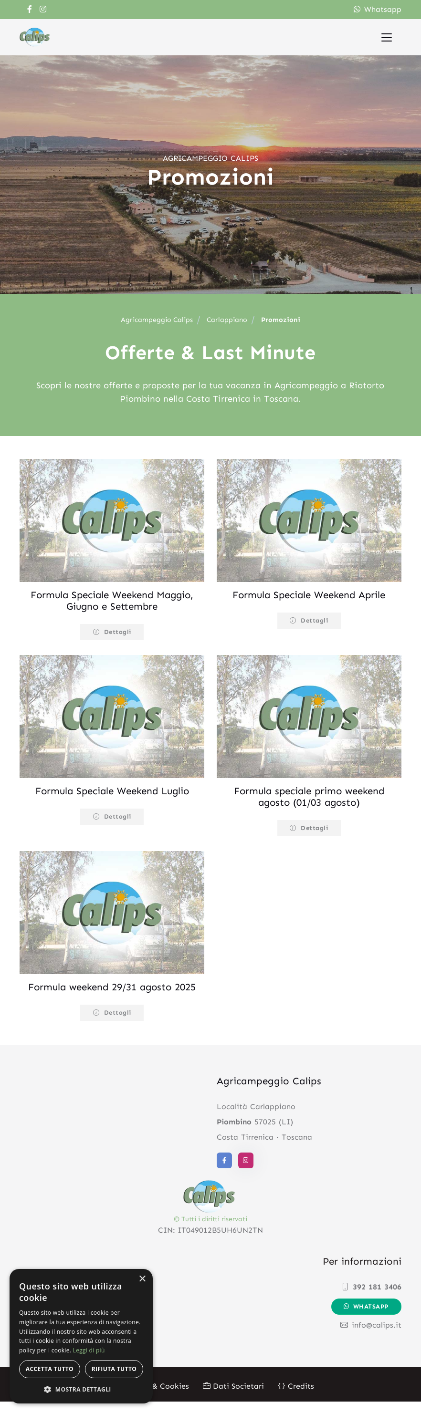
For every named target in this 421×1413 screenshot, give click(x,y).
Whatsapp (377, 9)
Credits (296, 1397)
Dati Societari (233, 1397)
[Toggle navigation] (386, 37)
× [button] (142, 1279)
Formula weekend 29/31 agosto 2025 (112, 992)
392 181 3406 (371, 1298)
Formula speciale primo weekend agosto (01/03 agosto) (309, 796)
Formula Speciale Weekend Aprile (309, 595)
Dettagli (112, 631)
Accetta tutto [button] (50, 1369)
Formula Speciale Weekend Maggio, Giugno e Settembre (112, 600)
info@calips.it (370, 1336)
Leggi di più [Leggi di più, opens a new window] (89, 1350)
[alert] (81, 1336)
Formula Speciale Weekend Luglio (111, 791)
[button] (81, 1389)
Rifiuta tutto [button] (114, 1369)
